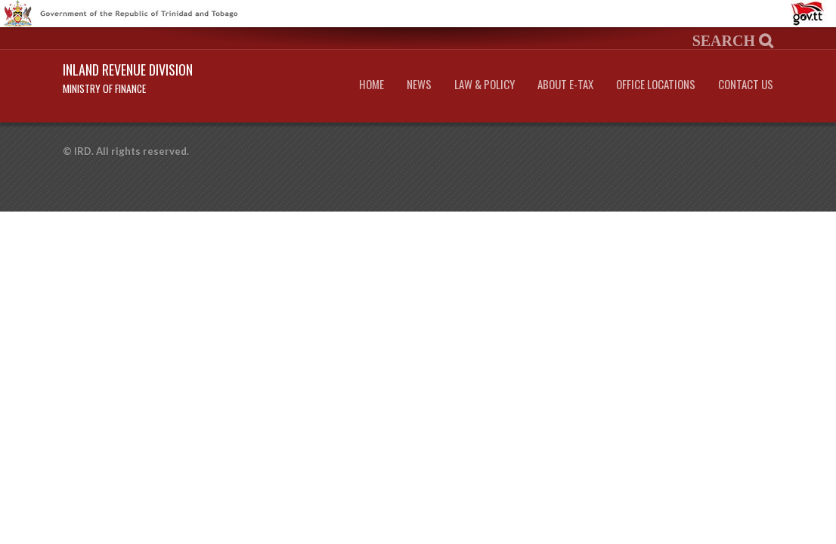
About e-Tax (565, 84)
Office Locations (655, 84)
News (419, 84)
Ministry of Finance (104, 88)
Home (371, 84)
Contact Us (745, 84)
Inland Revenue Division (128, 69)
